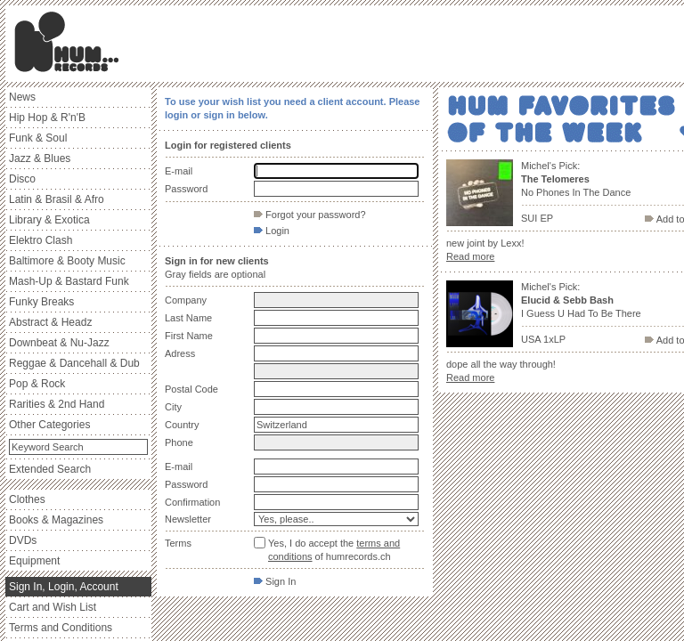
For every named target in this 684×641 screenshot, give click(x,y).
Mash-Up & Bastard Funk (69, 281)
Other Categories (49, 424)
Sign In (275, 581)
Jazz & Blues (39, 158)
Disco (22, 179)
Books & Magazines (56, 520)
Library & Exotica (49, 220)
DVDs (23, 540)
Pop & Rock (37, 383)
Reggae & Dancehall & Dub (74, 363)
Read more (470, 256)
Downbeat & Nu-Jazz (59, 343)
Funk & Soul (38, 138)
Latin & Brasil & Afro (56, 199)
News (22, 97)
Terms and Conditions (60, 627)
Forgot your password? (310, 214)
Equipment (34, 561)
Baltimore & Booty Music (67, 261)
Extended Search (50, 469)
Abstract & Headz (50, 322)
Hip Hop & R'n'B (47, 117)
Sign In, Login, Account (63, 586)
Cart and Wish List (52, 607)
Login (271, 230)
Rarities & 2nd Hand (56, 404)
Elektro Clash (40, 240)
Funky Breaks (41, 302)
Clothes (27, 499)
